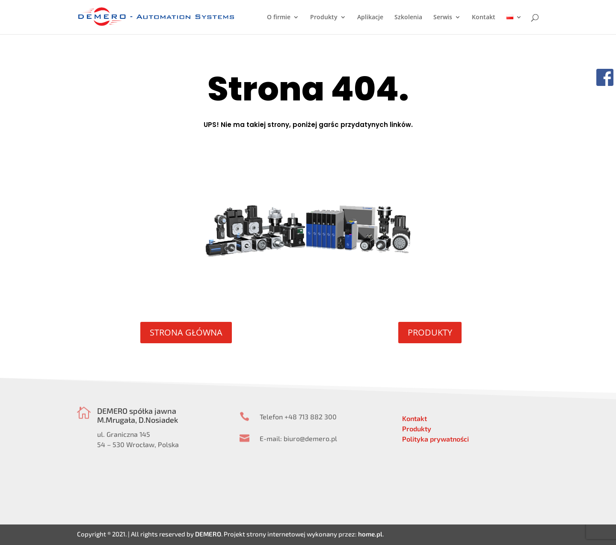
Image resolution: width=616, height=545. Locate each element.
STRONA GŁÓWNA (186, 332)
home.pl (370, 534)
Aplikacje (370, 17)
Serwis (442, 17)
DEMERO (208, 534)
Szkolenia (408, 17)
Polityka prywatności (435, 439)
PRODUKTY (430, 332)
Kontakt (483, 17)
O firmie (278, 17)
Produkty (324, 17)
